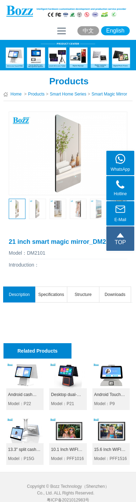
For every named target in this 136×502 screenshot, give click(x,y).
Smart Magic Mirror (109, 94)
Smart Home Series (68, 94)
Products (36, 94)
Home (16, 94)
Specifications (51, 294)
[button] (13, 210)
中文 (88, 31)
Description (19, 294)
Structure (83, 294)
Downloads (115, 294)
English (115, 31)
